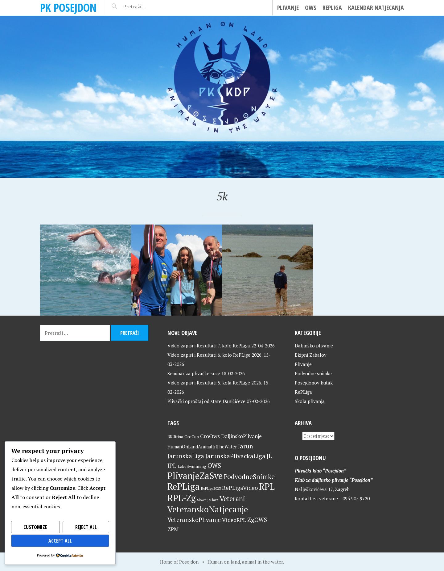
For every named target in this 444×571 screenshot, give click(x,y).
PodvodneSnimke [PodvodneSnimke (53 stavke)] (249, 476)
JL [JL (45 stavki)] (269, 456)
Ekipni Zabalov (311, 355)
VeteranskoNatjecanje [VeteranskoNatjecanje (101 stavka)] (207, 509)
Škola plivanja (310, 401)
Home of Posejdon (179, 562)
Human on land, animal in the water (245, 562)
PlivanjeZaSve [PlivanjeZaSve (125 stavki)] (195, 475)
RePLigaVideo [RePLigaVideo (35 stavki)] (240, 487)
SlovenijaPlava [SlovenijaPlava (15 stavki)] (207, 500)
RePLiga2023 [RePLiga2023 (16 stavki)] (211, 488)
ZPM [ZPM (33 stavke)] (173, 529)
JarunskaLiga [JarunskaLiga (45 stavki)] (185, 456)
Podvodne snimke (313, 373)
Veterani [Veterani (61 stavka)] (232, 498)
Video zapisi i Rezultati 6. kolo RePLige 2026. (214, 355)
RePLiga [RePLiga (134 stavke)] (183, 486)
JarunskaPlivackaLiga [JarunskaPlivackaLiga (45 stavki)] (235, 456)
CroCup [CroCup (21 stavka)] (191, 436)
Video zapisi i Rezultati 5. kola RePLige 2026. (214, 383)
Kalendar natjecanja (376, 7)
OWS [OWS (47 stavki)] (214, 465)
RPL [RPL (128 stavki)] (267, 486)
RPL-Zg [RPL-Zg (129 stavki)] (181, 498)
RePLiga (332, 7)
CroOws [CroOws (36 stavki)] (210, 436)
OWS (310, 7)
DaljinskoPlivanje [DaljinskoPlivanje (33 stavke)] (241, 436)
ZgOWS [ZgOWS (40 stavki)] (257, 519)
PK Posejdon (68, 7)
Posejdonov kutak (314, 383)
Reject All (86, 527)
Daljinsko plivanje (314, 345)
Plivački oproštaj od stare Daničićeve (206, 401)
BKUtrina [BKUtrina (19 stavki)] (175, 436)
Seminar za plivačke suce (193, 373)
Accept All (60, 540)
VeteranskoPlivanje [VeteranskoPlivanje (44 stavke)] (194, 520)
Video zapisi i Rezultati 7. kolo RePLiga (208, 345)
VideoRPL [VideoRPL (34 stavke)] (234, 519)
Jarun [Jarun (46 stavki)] (245, 446)
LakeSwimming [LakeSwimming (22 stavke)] (192, 466)
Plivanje (288, 7)
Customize (35, 527)
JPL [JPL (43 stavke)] (171, 466)
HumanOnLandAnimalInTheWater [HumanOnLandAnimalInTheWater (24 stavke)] (202, 447)
